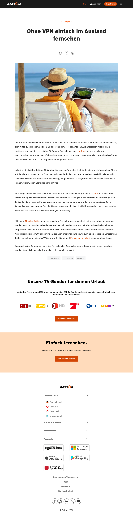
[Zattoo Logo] (14, 3)
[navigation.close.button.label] (66, 396)
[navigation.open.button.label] (66, 422)
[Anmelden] (95, 4)
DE (83, 4)
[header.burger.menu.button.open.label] (121, 4)
